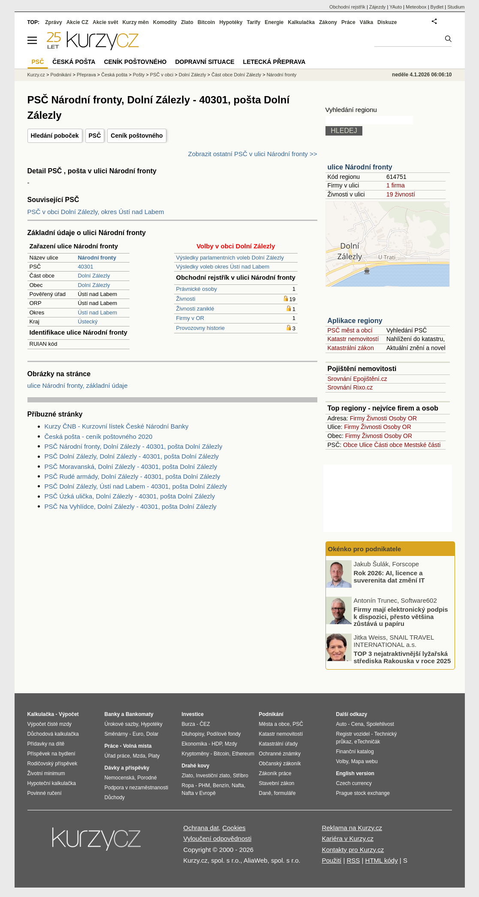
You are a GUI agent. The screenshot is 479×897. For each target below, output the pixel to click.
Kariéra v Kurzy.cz (348, 838)
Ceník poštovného (137, 135)
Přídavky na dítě (46, 744)
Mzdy (231, 744)
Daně (265, 793)
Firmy (357, 418)
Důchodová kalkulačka (53, 734)
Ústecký (87, 321)
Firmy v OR (190, 318)
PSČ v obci (161, 74)
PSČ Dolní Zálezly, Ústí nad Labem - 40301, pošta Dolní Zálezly (136, 486)
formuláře (285, 793)
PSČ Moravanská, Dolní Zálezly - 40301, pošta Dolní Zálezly (131, 466)
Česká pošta (114, 74)
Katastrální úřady (278, 744)
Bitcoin (206, 22)
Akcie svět (105, 22)
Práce (348, 22)
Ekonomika (194, 744)
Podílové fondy (224, 734)
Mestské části (422, 444)
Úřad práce (117, 756)
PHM (204, 785)
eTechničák (367, 742)
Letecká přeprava (274, 61)
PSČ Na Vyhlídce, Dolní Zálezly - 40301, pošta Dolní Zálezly (131, 506)
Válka (366, 22)
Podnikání (60, 74)
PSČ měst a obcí (350, 330)
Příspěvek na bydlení (51, 754)
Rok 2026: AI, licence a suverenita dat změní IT (389, 576)
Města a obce (274, 724)
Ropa (188, 785)
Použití (331, 860)
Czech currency (354, 783)
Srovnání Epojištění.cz (357, 378)
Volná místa (137, 746)
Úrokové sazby (121, 724)
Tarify (253, 22)
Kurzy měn (135, 22)
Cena (357, 724)
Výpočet (69, 714)
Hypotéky (230, 22)
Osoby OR (403, 418)
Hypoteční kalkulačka (51, 783)
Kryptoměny (195, 754)
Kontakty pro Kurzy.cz (353, 849)
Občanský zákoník (280, 764)
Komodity (165, 22)
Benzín (221, 785)
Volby (342, 761)
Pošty (139, 74)
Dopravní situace (204, 61)
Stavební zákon (277, 783)
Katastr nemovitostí (353, 338)
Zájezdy (377, 6)
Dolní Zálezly (94, 275)
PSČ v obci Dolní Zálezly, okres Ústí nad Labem (95, 211)
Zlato (187, 22)
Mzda (139, 756)
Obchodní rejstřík (347, 6)
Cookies (233, 827)
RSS (353, 860)
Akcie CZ (77, 22)
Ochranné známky (280, 754)
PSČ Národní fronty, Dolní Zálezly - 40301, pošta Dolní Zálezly (134, 446)
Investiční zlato (213, 776)
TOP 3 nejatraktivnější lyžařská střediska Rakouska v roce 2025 (402, 657)
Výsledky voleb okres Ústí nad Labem (223, 266)
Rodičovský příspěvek (52, 764)
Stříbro (240, 776)
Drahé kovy (196, 766)
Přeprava (86, 74)
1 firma (395, 185)
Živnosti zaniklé (195, 308)
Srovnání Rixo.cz (350, 387)
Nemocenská (120, 778)
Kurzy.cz (36, 74)
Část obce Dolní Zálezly (236, 74)
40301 (85, 266)
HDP (217, 744)
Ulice (365, 444)
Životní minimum (46, 773)
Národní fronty (282, 74)
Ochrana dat (201, 827)
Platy (154, 756)
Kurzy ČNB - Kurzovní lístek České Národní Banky (117, 426)
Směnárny (116, 734)
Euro (138, 734)
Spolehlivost (380, 724)
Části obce (388, 444)
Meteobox (416, 6)
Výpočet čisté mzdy (49, 724)
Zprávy (53, 22)
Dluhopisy (193, 734)
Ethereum (243, 754)
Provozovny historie (200, 328)
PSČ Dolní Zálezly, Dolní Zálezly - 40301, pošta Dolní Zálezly (132, 456)
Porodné (147, 778)
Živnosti (186, 299)
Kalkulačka (301, 22)
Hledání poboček (55, 135)
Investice (193, 714)
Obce (350, 444)
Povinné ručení (44, 793)
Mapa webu (364, 761)
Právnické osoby (196, 289)
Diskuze (387, 22)
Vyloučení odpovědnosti (218, 838)
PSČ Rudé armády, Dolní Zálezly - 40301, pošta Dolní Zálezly (132, 476)
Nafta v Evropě (199, 793)
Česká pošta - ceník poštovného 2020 (99, 436)
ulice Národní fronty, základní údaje (77, 385)
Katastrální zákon (351, 347)
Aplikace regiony (355, 320)
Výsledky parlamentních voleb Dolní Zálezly (230, 257)
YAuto (395, 6)
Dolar (152, 734)
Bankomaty (140, 714)
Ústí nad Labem (97, 312)
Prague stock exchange (363, 793)
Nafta (238, 785)
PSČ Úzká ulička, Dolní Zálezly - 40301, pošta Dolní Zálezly (130, 496)
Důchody (115, 797)
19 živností (400, 194)
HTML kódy (381, 860)
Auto (341, 724)
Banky (112, 714)
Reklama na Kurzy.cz (352, 827)
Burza (188, 724)
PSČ (95, 135)
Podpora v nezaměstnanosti (137, 788)
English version (355, 773)
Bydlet (437, 6)
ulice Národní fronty (360, 167)
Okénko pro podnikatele (364, 549)
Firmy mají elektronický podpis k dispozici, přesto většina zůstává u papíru (401, 616)
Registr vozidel (353, 734)
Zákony (328, 22)
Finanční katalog (355, 752)
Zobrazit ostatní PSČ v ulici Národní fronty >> (252, 153)
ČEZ (205, 724)
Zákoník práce (275, 773)
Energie (274, 22)
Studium (455, 6)
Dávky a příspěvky (127, 768)
